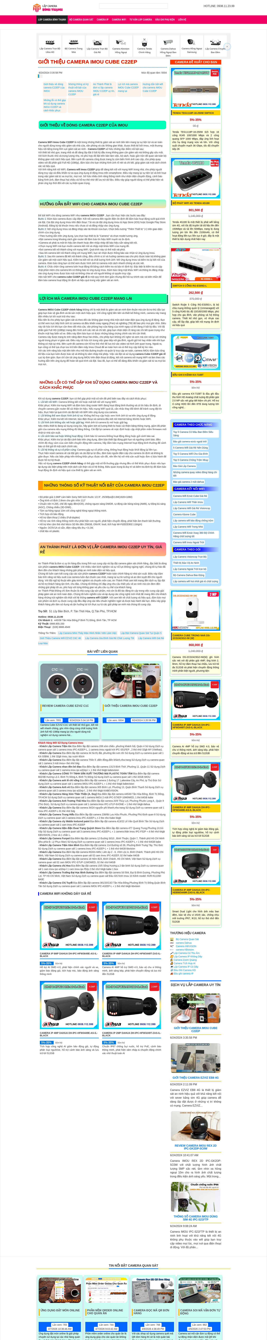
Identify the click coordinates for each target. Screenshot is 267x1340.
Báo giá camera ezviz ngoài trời (190, 441)
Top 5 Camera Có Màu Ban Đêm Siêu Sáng (193, 434)
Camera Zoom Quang (183, 960)
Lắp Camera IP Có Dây (184, 966)
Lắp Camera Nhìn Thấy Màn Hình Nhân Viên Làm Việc (87, 633)
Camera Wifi (119, 19)
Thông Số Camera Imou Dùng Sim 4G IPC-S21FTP (196, 1218)
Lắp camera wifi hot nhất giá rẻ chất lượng (195, 581)
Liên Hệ (182, 19)
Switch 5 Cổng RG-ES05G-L (190, 285)
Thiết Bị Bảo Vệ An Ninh (186, 563)
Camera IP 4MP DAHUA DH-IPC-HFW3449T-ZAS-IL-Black (131, 955)
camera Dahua (181, 942)
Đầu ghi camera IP (181, 973)
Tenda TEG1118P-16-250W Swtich (193, 113)
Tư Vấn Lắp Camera (140, 19)
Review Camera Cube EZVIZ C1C (65, 705)
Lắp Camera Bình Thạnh (52, 19)
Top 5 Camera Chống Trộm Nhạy (190, 460)
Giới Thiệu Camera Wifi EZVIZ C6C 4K (60, 638)
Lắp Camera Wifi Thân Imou (188, 502)
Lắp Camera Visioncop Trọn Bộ (189, 556)
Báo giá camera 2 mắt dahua (188, 481)
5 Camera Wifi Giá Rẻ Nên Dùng (190, 447)
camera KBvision (182, 949)
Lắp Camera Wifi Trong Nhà (188, 526)
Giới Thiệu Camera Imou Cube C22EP (131, 705)
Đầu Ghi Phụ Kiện (165, 19)
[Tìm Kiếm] (133, 6)
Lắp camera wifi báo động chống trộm (193, 520)
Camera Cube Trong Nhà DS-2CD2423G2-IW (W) (191, 636)
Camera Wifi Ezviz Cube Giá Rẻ (190, 496)
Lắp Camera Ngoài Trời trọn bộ (189, 569)
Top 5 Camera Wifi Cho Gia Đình (190, 453)
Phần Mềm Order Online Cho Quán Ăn (105, 1312)
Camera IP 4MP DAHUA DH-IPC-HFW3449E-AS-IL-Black (69, 1034)
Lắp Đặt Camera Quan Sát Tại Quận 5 (141, 633)
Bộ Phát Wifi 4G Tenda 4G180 (191, 203)
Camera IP (102, 19)
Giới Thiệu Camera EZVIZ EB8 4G (196, 1077)
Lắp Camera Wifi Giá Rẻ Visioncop (191, 508)
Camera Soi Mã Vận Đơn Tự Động (200, 1312)
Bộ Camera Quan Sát (81, 19)
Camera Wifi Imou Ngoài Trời (188, 542)
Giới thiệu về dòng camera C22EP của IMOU (54, 87)
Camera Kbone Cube (184, 514)
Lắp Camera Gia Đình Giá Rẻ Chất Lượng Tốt (109, 638)
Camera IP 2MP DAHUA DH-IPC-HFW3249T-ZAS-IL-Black (131, 1034)
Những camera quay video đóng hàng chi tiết (195, 474)
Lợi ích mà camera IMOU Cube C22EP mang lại (128, 87)
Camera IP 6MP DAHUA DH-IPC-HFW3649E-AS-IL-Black (69, 955)
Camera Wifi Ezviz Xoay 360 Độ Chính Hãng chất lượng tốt (193, 534)
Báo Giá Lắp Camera (184, 466)
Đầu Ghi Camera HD (183, 970)
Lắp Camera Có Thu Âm (185, 953)
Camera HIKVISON (183, 946)
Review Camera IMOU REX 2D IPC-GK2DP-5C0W (196, 1147)
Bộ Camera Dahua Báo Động (188, 575)
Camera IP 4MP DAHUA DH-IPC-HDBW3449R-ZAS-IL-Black (191, 891)
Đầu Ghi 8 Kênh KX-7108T (188, 374)
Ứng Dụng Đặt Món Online (60, 1310)
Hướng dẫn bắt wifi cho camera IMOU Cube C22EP (153, 87)
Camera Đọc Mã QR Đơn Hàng (151, 1312)
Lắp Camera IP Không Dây (186, 956)
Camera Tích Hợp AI (182, 963)
